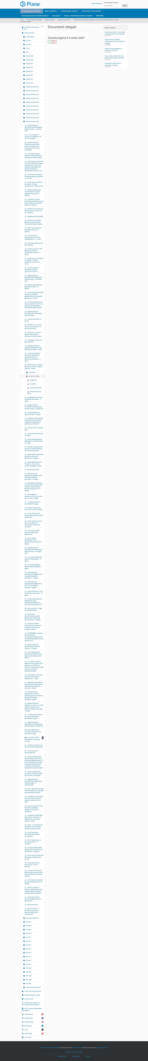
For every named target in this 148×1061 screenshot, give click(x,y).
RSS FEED (99, 16)
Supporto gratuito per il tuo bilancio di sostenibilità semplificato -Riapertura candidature (34, 808)
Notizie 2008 (29, 56)
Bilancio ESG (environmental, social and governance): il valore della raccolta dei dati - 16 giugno (33, 617)
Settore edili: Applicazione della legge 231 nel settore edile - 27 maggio (34, 441)
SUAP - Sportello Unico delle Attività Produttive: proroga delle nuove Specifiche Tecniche (34, 790)
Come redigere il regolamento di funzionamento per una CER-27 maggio (34, 496)
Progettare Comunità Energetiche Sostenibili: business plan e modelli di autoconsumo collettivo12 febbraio (34, 202)
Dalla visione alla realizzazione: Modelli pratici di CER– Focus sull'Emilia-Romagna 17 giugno (33, 584)
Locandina (31, 384)
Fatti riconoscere (97, 3)
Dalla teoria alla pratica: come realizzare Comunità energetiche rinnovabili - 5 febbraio (33, 192)
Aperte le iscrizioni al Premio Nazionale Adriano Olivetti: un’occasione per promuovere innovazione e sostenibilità (32, 146)
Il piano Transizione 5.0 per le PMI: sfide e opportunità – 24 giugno (34, 593)
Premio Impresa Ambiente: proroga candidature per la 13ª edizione (34, 881)
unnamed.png (34, 1014)
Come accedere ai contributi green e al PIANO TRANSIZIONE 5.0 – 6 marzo (33, 237)
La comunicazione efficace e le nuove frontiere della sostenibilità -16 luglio (34, 716)
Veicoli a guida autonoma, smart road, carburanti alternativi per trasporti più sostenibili (33, 523)
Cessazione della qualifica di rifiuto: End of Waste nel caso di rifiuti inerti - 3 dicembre (34, 849)
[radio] (50, 41)
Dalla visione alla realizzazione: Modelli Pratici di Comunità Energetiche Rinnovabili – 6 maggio (33, 476)
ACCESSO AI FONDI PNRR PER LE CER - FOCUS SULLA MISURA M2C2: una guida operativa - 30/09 (33, 818)
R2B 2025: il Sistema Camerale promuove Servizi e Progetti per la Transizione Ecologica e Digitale (33, 626)
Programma (32, 380)
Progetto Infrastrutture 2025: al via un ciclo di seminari (33, 508)
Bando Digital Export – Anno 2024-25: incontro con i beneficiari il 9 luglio (33, 731)
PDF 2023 (29, 979)
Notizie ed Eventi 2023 (32, 114)
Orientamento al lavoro (69, 11)
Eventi (27, 48)
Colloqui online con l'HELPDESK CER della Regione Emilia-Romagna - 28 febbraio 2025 (33, 278)
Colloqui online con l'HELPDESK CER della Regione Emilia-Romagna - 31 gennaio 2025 (33, 128)
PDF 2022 (29, 976)
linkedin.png (34, 1026)
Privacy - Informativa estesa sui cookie (78, 16)
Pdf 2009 (28, 929)
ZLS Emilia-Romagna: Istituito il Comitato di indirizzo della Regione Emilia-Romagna (33, 155)
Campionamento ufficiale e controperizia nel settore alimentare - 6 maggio (115, 41)
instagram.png (34, 1022)
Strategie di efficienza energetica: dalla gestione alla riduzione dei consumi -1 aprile (33, 347)
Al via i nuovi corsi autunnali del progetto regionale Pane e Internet (34, 857)
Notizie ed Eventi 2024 (32, 117)
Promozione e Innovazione (91, 11)
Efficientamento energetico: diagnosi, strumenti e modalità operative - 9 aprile (96, 19)
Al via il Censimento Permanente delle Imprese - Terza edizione (32, 834)
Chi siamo (55, 16)
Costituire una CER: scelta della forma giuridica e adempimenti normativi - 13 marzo (33, 251)
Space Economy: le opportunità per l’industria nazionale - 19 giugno (32, 646)
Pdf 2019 (28, 964)
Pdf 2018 (28, 960)
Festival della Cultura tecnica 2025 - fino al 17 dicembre (32, 864)
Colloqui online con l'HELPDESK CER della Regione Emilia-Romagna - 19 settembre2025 (33, 782)
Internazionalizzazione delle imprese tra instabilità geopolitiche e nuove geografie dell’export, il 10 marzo (34, 295)
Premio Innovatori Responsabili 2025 (31, 751)
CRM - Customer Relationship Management (32, 1009)
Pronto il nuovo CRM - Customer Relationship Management (32, 532)
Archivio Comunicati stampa (32, 991)
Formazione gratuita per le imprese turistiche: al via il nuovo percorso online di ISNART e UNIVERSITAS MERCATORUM (34, 304)
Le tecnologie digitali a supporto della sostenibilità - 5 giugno (33, 566)
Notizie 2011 (29, 67)
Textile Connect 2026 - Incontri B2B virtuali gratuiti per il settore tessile (115, 33)
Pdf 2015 (28, 949)
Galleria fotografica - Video (32, 995)
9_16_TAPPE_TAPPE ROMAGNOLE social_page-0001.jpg (34, 739)
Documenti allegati (34, 376)
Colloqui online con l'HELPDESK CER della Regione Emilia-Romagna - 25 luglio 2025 (34, 724)
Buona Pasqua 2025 (33, 469)
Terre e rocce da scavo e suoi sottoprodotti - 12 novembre (33, 842)
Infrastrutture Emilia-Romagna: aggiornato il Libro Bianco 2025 (33, 899)
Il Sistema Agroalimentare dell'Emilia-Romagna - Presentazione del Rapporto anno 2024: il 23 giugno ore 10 (33, 601)
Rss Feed (28, 983)
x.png (34, 1030)
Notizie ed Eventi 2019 (32, 98)
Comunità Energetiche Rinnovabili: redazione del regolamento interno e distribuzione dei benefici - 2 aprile (33, 357)
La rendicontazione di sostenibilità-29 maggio (32, 503)
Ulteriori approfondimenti (33, 987)
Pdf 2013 (28, 922)
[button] (41, 11)
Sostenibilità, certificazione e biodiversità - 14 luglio (113, 64)
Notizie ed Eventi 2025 (64, 19)
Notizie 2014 (29, 79)
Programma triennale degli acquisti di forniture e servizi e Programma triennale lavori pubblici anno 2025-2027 (34, 421)
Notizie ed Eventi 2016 (32, 87)
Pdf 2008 (28, 925)
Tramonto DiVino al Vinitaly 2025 (34, 428)
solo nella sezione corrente (111, 2)
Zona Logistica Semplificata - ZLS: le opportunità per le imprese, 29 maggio (33, 541)
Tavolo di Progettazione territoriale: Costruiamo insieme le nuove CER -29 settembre (34, 773)
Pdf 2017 (28, 956)
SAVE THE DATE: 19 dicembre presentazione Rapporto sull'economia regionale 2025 (32, 911)
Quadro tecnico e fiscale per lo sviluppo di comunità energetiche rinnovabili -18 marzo (34, 261)
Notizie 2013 (29, 75)
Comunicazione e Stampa (31, 11)
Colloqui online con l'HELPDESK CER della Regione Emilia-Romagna (33, 313)
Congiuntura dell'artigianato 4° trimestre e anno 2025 (113, 49)
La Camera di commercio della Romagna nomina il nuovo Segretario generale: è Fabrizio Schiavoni (34, 873)
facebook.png (34, 1018)
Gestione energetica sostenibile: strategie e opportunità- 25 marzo (32, 269)
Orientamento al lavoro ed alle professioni (33, 341)
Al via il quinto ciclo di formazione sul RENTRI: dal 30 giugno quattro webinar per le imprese (33, 654)
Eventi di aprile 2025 (34, 388)
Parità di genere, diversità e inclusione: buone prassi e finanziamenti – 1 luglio (34, 676)
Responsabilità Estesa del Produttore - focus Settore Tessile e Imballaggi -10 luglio (33, 464)
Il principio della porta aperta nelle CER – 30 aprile (32, 413)
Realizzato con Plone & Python (74, 1052)
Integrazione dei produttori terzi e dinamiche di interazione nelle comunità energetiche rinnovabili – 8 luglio (34, 685)
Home (22, 19)
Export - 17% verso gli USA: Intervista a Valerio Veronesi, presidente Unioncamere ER (34, 826)
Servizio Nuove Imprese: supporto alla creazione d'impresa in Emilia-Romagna (33, 334)
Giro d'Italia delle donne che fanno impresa (34, 244)
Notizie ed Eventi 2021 (32, 106)
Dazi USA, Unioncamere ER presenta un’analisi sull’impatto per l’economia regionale (34, 448)
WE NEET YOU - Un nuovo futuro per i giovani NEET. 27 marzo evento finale (33, 326)
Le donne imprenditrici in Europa (33, 320)
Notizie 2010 (29, 63)
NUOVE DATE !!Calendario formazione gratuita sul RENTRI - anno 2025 (34, 176)
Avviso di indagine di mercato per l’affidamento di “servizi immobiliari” (33, 136)
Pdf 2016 (28, 952)
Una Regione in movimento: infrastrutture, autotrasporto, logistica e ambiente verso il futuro (34, 799)
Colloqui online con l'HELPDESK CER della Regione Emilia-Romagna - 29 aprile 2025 (34, 406)
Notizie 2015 (29, 83)
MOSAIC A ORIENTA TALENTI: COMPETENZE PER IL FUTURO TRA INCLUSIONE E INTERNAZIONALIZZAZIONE (34, 890)
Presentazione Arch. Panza (34, 392)
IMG (27, 52)
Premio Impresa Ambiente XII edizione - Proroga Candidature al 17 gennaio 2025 (34, 184)
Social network (28, 999)
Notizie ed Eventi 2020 (32, 102)
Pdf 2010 (28, 933)
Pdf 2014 (28, 44)
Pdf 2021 (28, 972)
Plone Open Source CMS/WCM (50, 1047)
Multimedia (31, 372)
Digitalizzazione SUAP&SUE (35, 216)
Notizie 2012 (29, 71)
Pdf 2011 (28, 937)
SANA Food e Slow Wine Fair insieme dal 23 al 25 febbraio (33, 229)
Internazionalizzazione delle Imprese (35, 16)
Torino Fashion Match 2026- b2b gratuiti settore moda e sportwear (114, 57)
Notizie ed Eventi (49, 19)
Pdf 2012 (28, 941)
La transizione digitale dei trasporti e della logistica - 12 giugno (33, 559)
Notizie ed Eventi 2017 (32, 90)
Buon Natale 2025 (32, 904)
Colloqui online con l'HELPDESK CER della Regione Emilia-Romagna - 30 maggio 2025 (33, 550)
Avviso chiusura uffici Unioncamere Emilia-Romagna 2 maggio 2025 (34, 515)
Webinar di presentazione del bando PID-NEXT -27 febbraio (33, 286)
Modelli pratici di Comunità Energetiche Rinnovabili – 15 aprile (34, 399)
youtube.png (34, 1034)
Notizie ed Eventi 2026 (32, 918)
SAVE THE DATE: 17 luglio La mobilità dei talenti (33, 609)
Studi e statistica (50, 11)
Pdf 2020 (28, 968)
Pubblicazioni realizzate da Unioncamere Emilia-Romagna (31, 1003)
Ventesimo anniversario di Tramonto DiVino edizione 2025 (34, 746)
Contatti (28, 40)
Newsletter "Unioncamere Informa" (33, 28)
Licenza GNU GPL (102, 1047)
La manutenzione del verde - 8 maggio (34, 434)
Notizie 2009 (29, 60)
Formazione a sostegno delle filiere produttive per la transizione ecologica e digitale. (34, 222)
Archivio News (30, 36)
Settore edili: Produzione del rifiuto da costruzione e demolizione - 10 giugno (34, 456)
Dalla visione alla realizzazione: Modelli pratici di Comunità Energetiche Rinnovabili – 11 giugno (33, 575)
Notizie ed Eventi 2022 (32, 110)
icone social (27, 1037)
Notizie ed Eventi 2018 (32, 94)
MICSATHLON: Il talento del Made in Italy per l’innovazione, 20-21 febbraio (34, 210)
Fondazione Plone (77, 1047)
